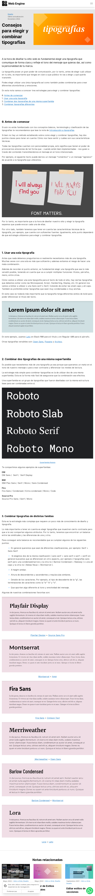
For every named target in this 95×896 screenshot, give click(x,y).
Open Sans (38, 341)
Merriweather (41, 759)
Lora (44, 842)
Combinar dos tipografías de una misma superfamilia (29, 101)
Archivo (58, 341)
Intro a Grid (18, 881)
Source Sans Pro (56, 635)
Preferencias (12, 891)
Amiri (54, 676)
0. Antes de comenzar (16, 121)
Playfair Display (38, 635)
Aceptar (31, 891)
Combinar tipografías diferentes (19, 104)
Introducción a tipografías (61, 130)
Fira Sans (39, 718)
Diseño (10, 14)
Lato (28, 336)
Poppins (48, 341)
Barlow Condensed (41, 800)
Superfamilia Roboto (47, 462)
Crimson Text (53, 718)
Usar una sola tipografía (15, 98)
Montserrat (43, 676)
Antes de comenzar (13, 95)
